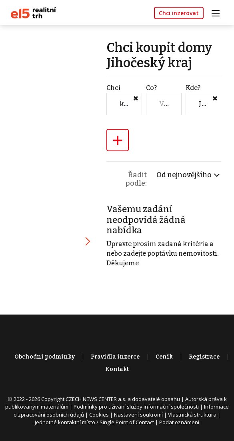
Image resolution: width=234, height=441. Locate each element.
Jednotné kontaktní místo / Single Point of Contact (94, 422)
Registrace (204, 356)
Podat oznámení (179, 422)
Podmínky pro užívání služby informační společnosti (136, 406)
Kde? (193, 88)
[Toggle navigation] (218, 12)
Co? (151, 88)
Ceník (164, 356)
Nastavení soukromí (138, 414)
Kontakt (117, 369)
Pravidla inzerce (115, 356)
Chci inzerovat (179, 13)
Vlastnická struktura (192, 414)
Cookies (99, 414)
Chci (113, 88)
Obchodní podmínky (44, 356)
